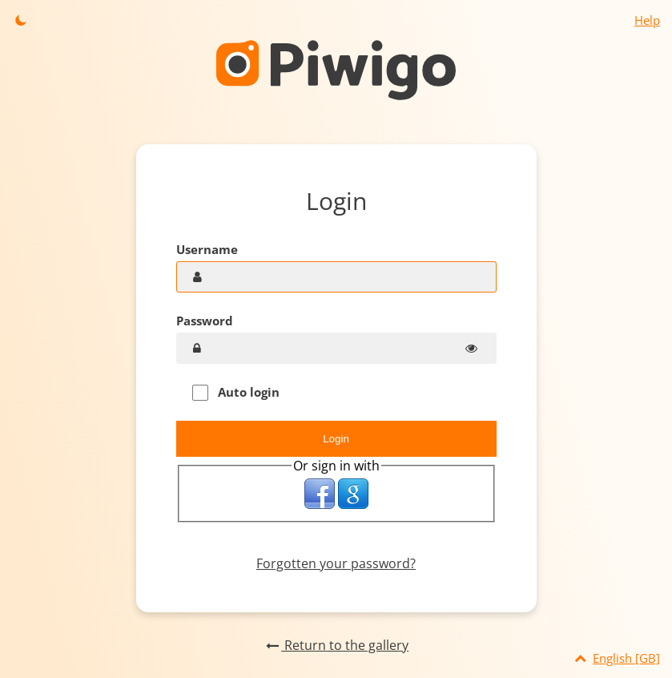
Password (204, 321)
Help (647, 20)
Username (207, 249)
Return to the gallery (336, 645)
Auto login (236, 392)
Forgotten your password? (336, 563)
